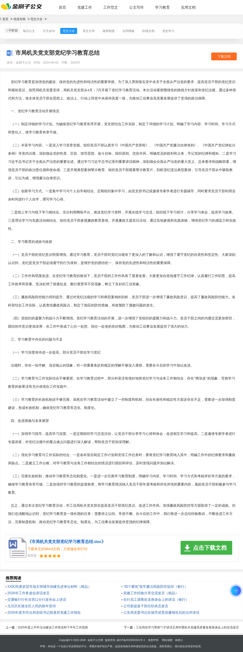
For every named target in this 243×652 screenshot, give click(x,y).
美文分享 (89, 31)
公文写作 (136, 7)
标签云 (179, 640)
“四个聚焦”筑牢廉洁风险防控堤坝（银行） (155, 586)
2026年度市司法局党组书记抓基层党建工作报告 (44, 612)
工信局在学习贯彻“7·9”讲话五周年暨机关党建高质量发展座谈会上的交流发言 (187, 627)
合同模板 (128, 31)
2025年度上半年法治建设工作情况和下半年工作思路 (53, 627)
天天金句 (49, 31)
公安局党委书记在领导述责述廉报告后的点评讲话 (161, 612)
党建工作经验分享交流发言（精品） (151, 593)
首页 (62, 7)
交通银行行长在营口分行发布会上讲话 (36, 599)
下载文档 (224, 56)
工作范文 (110, 7)
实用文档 (188, 7)
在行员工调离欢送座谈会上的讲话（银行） (156, 599)
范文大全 (36, 19)
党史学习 (168, 31)
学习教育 (162, 7)
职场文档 (148, 31)
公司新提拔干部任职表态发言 (145, 606)
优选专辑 (19, 19)
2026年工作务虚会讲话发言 (28, 593)
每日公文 (29, 31)
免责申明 (153, 640)
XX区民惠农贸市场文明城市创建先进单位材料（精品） (49, 586)
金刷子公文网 (95, 640)
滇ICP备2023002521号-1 (130, 640)
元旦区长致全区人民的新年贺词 (31, 606)
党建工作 (84, 7)
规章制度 (109, 31)
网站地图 (167, 640)
